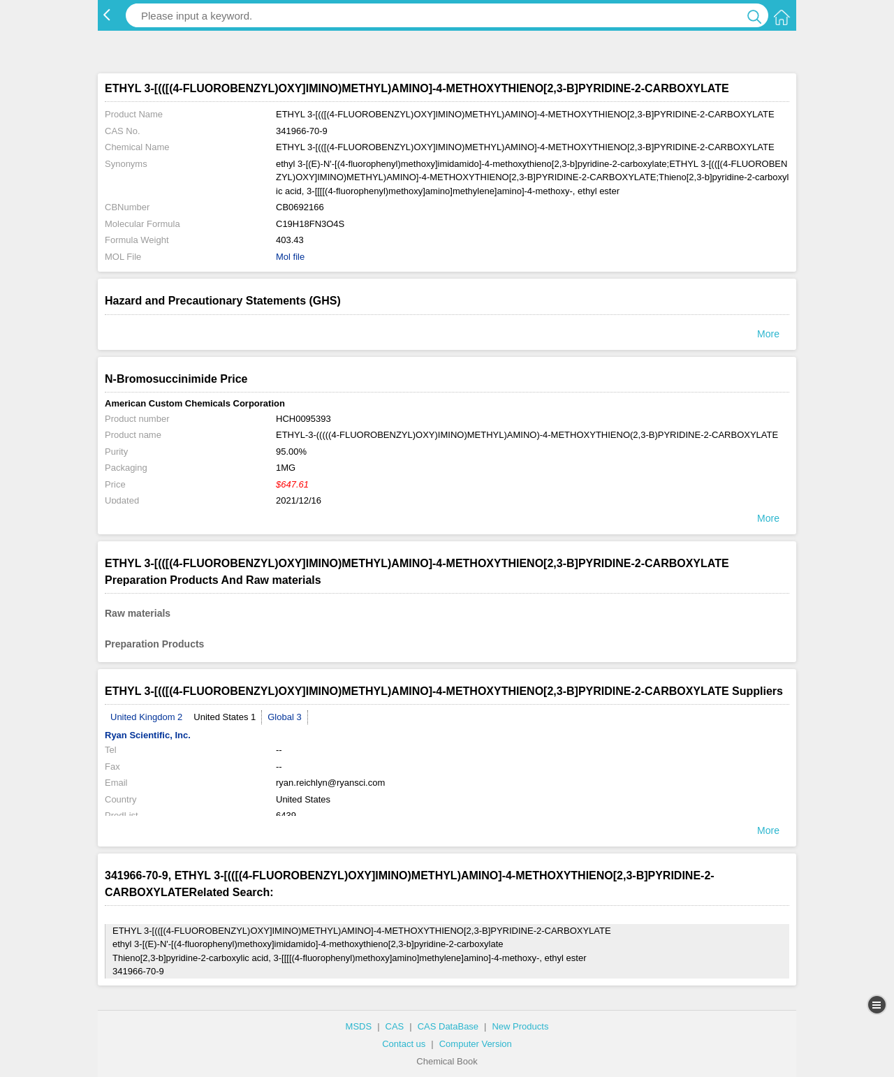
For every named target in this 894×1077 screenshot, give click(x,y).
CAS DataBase (448, 1026)
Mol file (290, 256)
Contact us (403, 1044)
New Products (520, 1026)
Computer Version (475, 1044)
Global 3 (284, 717)
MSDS (359, 1026)
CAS (395, 1026)
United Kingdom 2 (146, 717)
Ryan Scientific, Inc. (148, 735)
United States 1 (224, 717)
